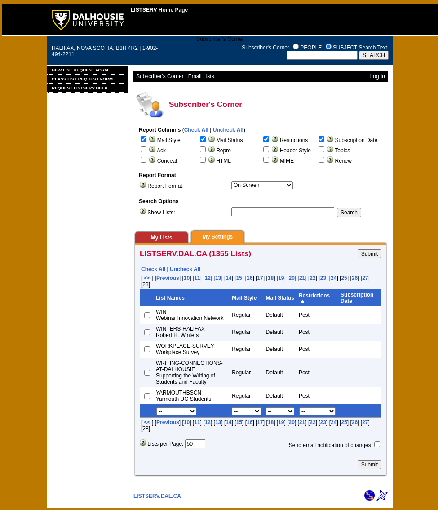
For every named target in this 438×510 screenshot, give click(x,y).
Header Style (295, 150)
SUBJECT (345, 47)
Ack (161, 150)
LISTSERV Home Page (159, 10)
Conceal (167, 161)
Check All (196, 130)
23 (323, 278)
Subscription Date (356, 140)
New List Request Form (80, 69)
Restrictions (294, 140)
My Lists (161, 238)
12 (208, 278)
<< (147, 278)
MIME (287, 161)
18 (271, 278)
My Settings (218, 237)
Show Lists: (161, 212)
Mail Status (229, 140)
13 (218, 278)
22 (312, 278)
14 (228, 278)
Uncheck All (228, 130)
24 (333, 278)
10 (187, 278)
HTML (223, 161)
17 (260, 278)
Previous (167, 278)
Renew (343, 161)
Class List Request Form (82, 78)
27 (365, 278)
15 (239, 278)
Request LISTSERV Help (79, 87)
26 (355, 278)
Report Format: (165, 186)
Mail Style (169, 140)
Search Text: (374, 47)
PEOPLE (311, 47)
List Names (170, 298)
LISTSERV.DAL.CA (157, 496)
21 (302, 278)
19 (281, 278)
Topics (342, 150)
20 (292, 278)
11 (197, 278)
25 (344, 278)
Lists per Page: (165, 444)
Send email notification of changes (330, 445)
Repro (223, 150)
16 (249, 278)
